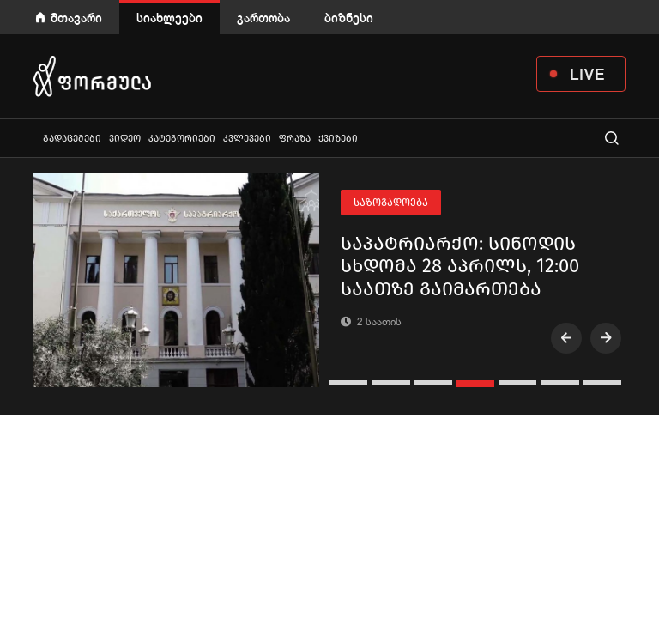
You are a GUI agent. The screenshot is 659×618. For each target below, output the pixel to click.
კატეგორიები (181, 138)
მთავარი (76, 17)
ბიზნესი (348, 17)
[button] (351, 382)
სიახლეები (169, 17)
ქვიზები (338, 138)
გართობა (263, 17)
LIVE (587, 73)
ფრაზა (295, 138)
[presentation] (566, 338)
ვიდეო (125, 138)
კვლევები (247, 138)
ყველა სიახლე (35, 137)
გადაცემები (72, 138)
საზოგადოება (391, 203)
